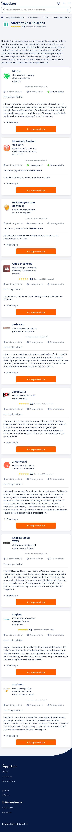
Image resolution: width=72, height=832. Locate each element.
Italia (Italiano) (19, 824)
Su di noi (5, 790)
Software (5, 795)
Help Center (7, 812)
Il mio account (7, 807)
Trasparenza (7, 776)
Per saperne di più (36, 129)
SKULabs (47, 17)
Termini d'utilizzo (8, 781)
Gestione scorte (35, 17)
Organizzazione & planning (16, 17)
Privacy (5, 771)
